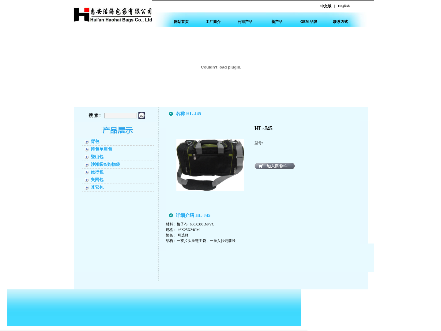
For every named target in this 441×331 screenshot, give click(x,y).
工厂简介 (213, 22)
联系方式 (340, 22)
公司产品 (245, 22)
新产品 (276, 22)
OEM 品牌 (308, 22)
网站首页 (181, 22)
